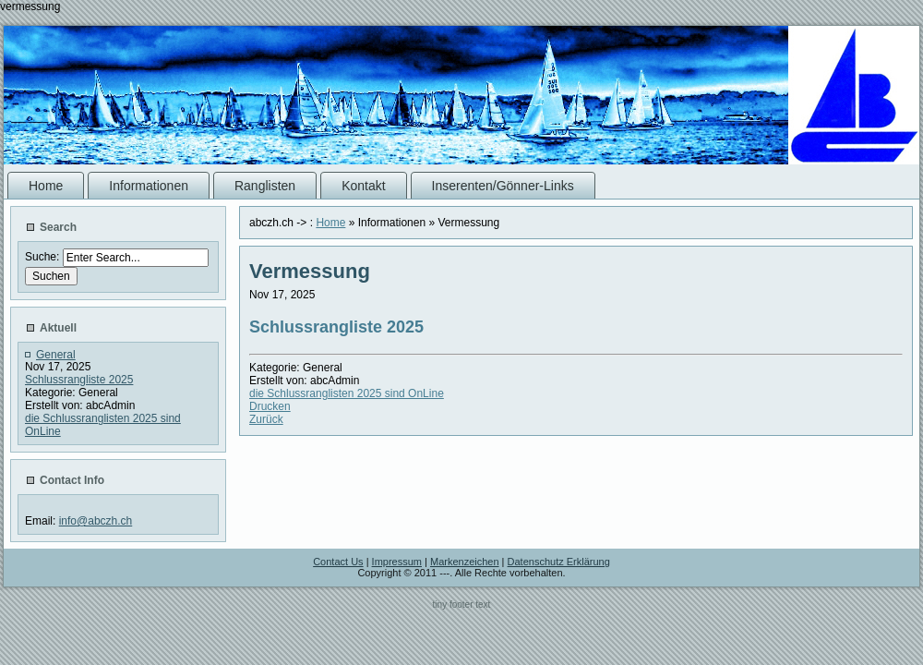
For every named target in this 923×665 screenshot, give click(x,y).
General (56, 354)
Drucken (270, 406)
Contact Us (338, 561)
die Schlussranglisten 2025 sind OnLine (346, 393)
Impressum (397, 561)
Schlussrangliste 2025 (79, 379)
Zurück (266, 419)
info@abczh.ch (96, 520)
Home (330, 222)
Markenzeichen (464, 561)
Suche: (44, 256)
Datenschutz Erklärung (559, 561)
